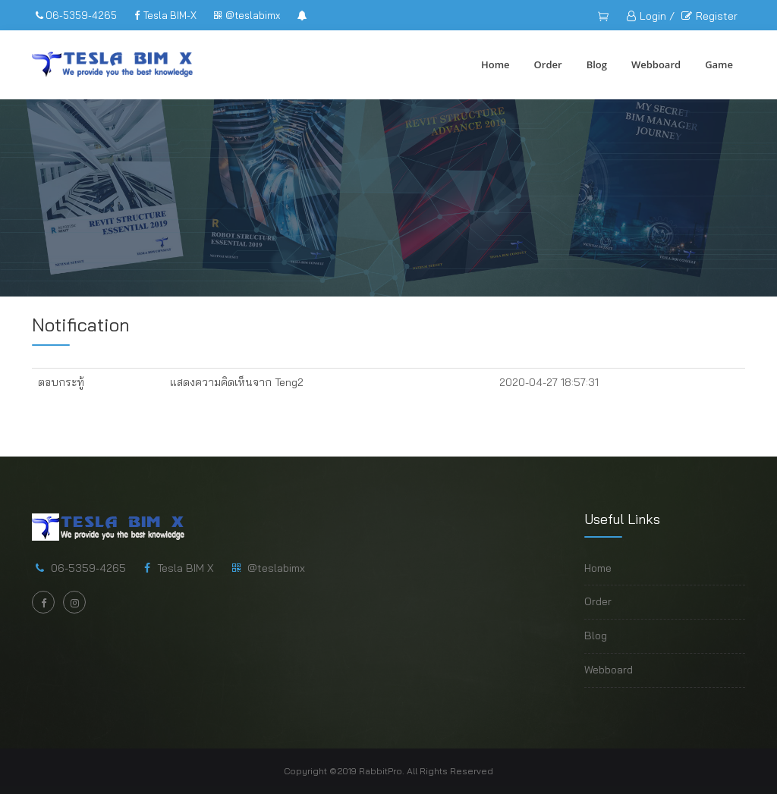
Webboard (656, 64)
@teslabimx (247, 15)
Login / (651, 16)
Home (495, 64)
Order (548, 64)
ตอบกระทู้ (61, 382)
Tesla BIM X (185, 568)
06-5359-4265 (76, 15)
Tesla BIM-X (165, 15)
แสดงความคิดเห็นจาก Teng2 (237, 382)
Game (719, 64)
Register (709, 16)
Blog (597, 64)
